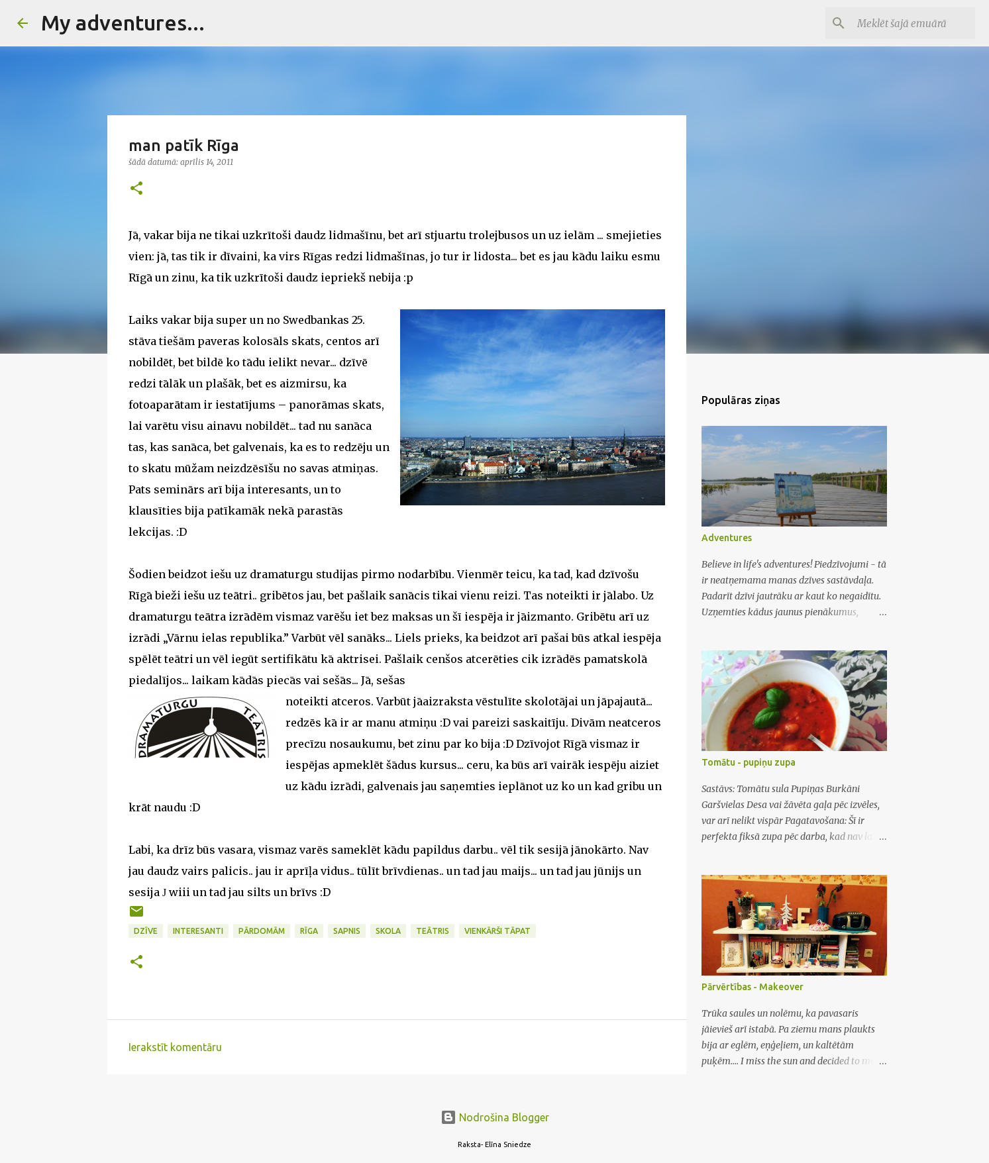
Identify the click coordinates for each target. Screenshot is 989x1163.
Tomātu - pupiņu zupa (749, 762)
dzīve (146, 931)
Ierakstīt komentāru (175, 1047)
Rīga (309, 931)
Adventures (727, 537)
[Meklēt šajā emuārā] (905, 23)
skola (388, 931)
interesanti (198, 931)
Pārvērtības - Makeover (753, 987)
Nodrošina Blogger (495, 1117)
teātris (432, 931)
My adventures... (123, 22)
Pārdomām (261, 931)
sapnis (346, 931)
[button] (136, 189)
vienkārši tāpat (497, 931)
